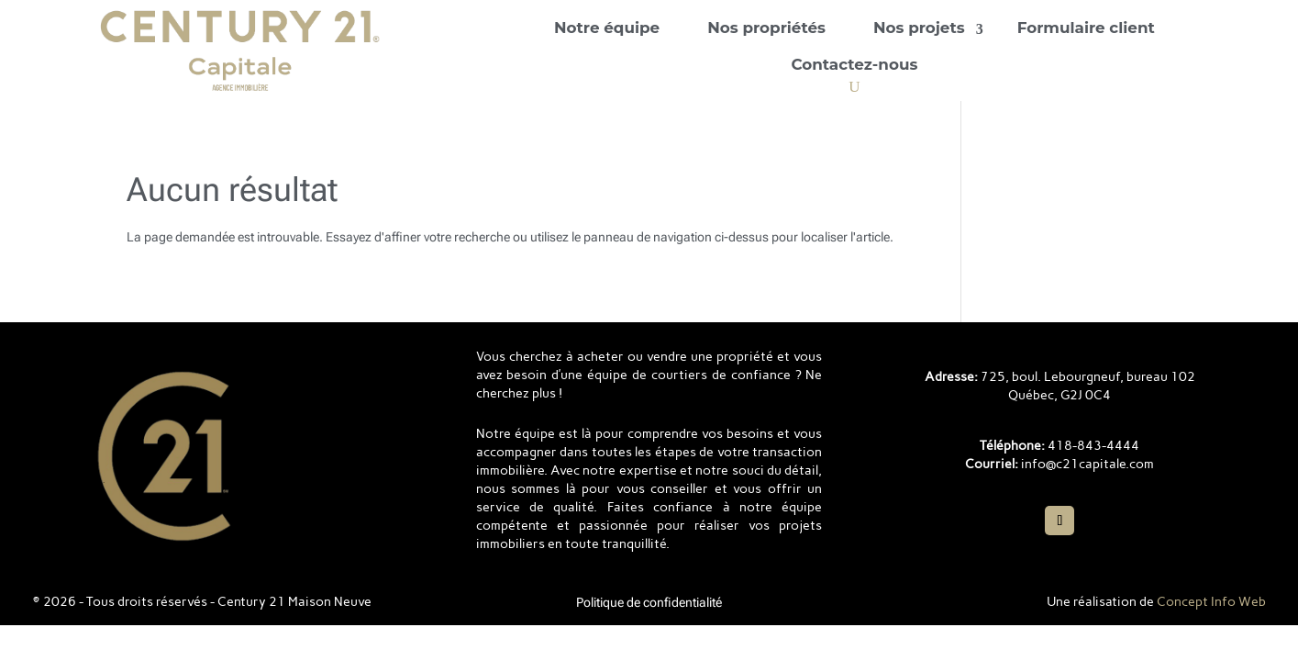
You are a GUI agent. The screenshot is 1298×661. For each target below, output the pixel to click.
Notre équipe (607, 27)
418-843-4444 (1093, 446)
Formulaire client (1086, 27)
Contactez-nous (854, 64)
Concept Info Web (1211, 602)
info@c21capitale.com (1087, 464)
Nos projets (919, 27)
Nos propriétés (766, 27)
